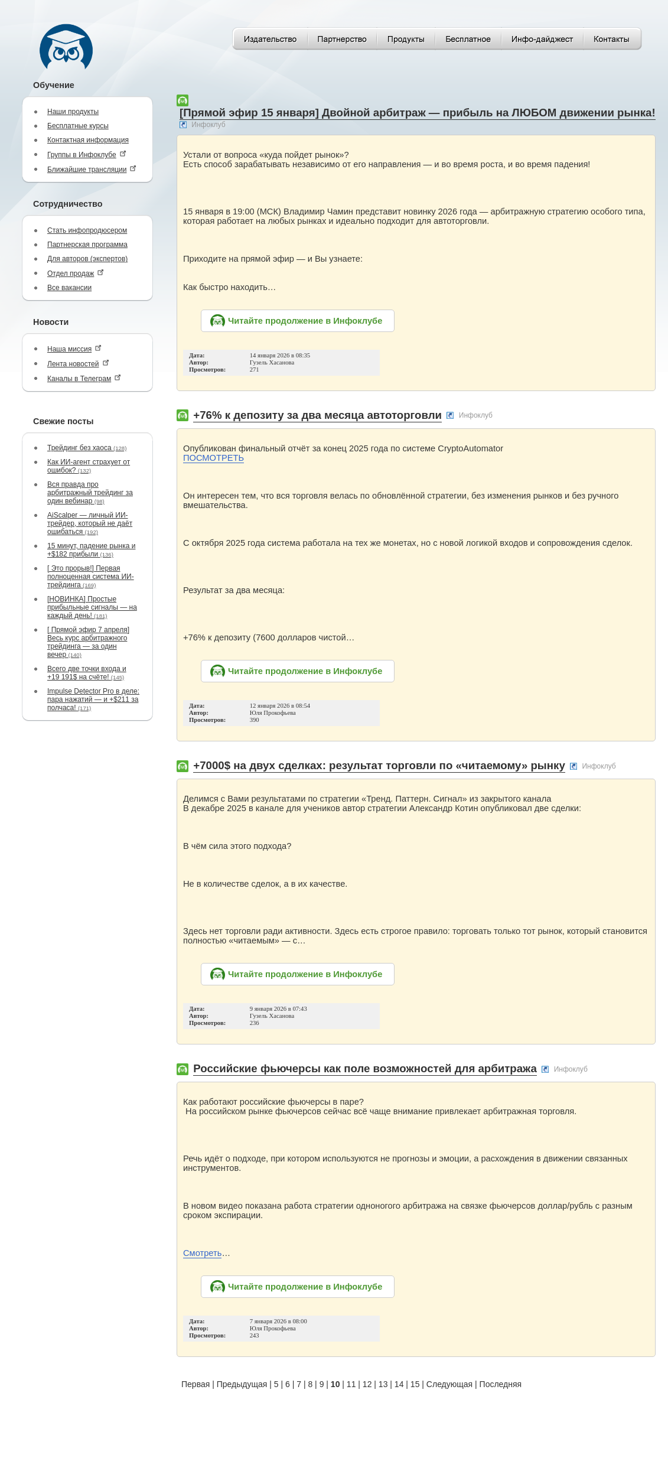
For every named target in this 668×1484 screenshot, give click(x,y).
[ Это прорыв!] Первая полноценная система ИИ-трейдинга (90, 576)
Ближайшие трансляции (91, 169)
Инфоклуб (208, 125)
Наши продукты (73, 112)
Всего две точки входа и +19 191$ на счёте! (86, 673)
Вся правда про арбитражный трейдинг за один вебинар (90, 492)
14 (399, 1384)
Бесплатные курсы (78, 126)
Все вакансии (69, 288)
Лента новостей (78, 363)
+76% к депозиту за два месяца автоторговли (317, 415)
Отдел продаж (75, 273)
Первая (195, 1384)
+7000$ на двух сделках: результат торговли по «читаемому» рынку (379, 765)
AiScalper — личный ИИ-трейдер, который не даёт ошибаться (89, 523)
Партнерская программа (87, 244)
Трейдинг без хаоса (86, 448)
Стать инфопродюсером (87, 230)
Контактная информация (88, 140)
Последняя (501, 1384)
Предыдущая (242, 1384)
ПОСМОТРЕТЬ (213, 458)
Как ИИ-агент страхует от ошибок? (88, 466)
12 (367, 1384)
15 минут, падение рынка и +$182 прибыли (91, 550)
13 (383, 1384)
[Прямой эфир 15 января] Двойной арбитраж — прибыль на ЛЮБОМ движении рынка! (418, 112)
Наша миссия (74, 348)
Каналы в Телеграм (84, 378)
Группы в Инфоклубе (86, 154)
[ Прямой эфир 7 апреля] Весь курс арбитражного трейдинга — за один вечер (88, 642)
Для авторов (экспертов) (87, 259)
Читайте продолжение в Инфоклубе (305, 321)
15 (415, 1384)
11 (351, 1384)
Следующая (449, 1384)
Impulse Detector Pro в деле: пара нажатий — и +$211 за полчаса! (93, 699)
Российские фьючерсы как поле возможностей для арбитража (365, 1068)
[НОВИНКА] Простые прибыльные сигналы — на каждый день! (92, 607)
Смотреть (202, 1253)
